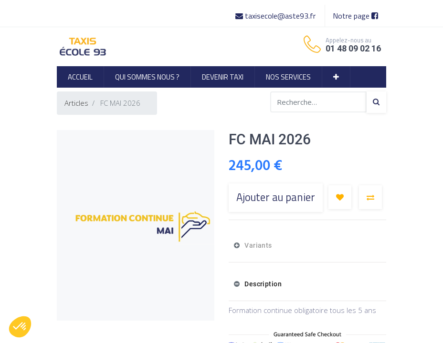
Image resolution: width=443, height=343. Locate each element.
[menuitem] (80, 77)
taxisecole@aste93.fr (276, 15)
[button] (336, 77)
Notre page (355, 15)
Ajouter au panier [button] (275, 197)
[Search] (376, 102)
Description (262, 284)
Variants (257, 245)
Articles (76, 103)
